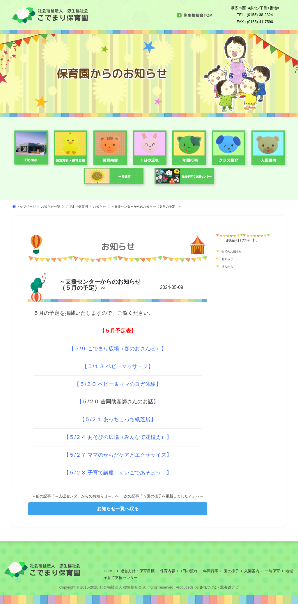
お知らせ (99, 206)
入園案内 (251, 571)
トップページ (26, 206)
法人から (229, 266)
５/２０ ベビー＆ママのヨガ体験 (117, 384)
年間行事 (210, 571)
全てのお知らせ (235, 251)
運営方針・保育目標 (137, 571)
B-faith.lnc (208, 587)
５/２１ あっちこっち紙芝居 (117, 419)
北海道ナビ (229, 587)
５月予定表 (118, 331)
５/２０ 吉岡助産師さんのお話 (117, 402)
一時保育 (272, 571)
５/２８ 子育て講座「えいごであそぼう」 (117, 473)
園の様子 (231, 571)
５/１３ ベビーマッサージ (117, 366)
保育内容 (167, 571)
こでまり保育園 (76, 206)
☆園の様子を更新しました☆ (167, 496)
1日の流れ (189, 571)
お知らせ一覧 (50, 206)
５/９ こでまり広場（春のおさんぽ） (117, 349)
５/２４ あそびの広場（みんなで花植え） (117, 437)
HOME (109, 571)
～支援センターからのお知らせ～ (83, 496)
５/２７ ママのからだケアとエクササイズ (117, 455)
